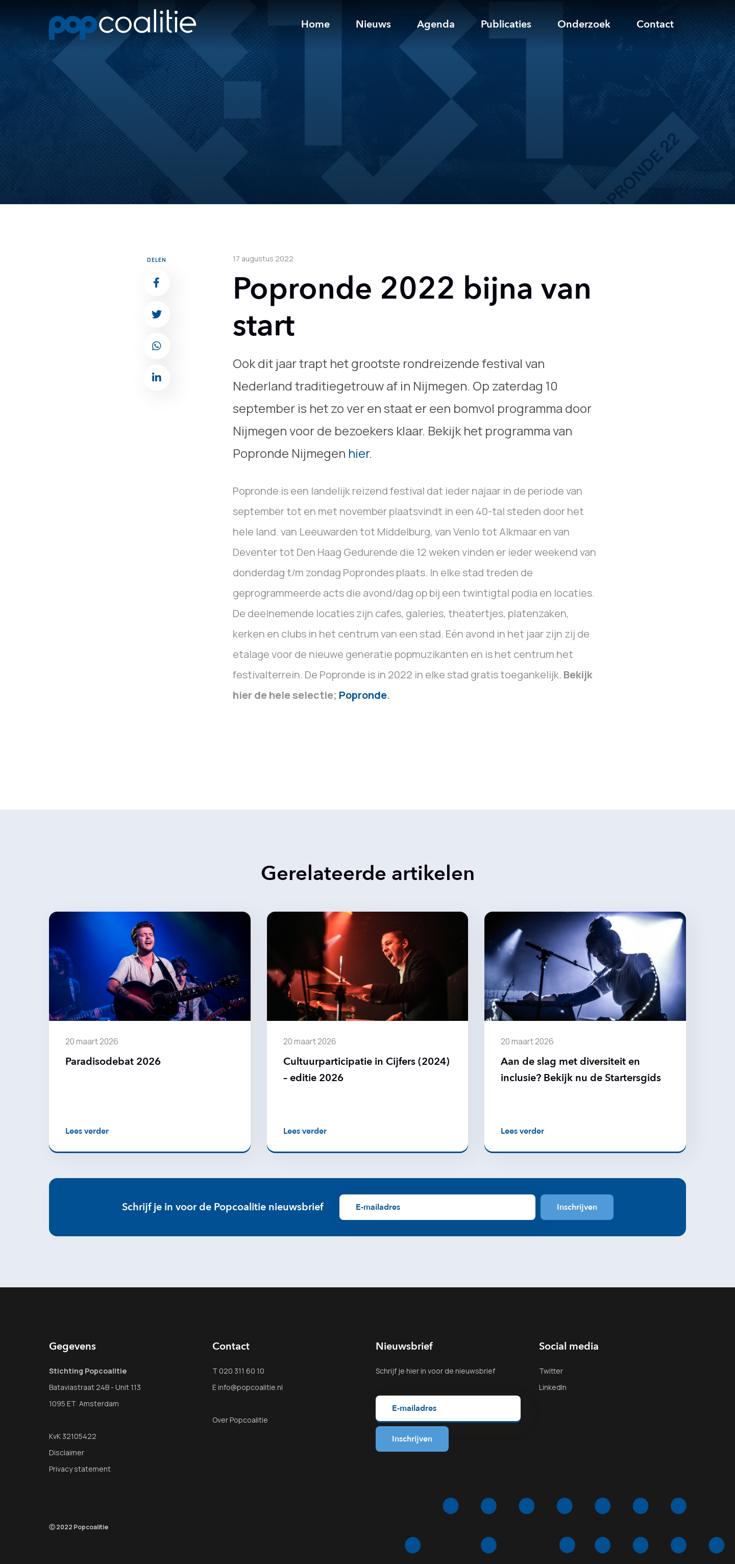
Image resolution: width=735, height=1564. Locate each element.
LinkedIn (553, 1387)
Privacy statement (80, 1469)
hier (358, 453)
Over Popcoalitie (240, 1420)
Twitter (551, 1371)
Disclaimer (66, 1452)
